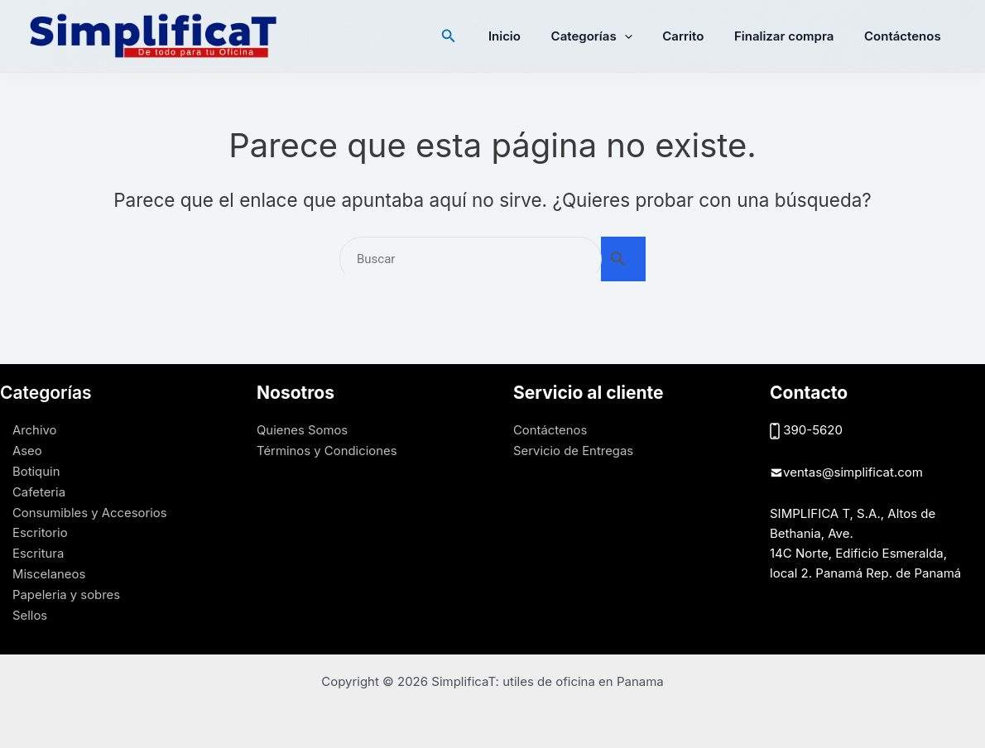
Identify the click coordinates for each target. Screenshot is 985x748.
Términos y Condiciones (327, 450)
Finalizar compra (792, 36)
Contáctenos (905, 36)
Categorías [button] (610, 36)
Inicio (529, 36)
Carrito (697, 36)
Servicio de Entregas (573, 450)
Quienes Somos (302, 430)
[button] (476, 36)
